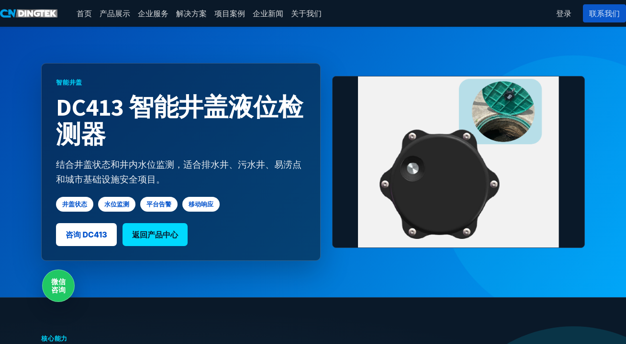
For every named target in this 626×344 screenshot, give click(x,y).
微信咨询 (58, 286)
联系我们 (604, 13)
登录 (563, 13)
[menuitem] (84, 13)
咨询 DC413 (86, 234)
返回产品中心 (155, 234)
